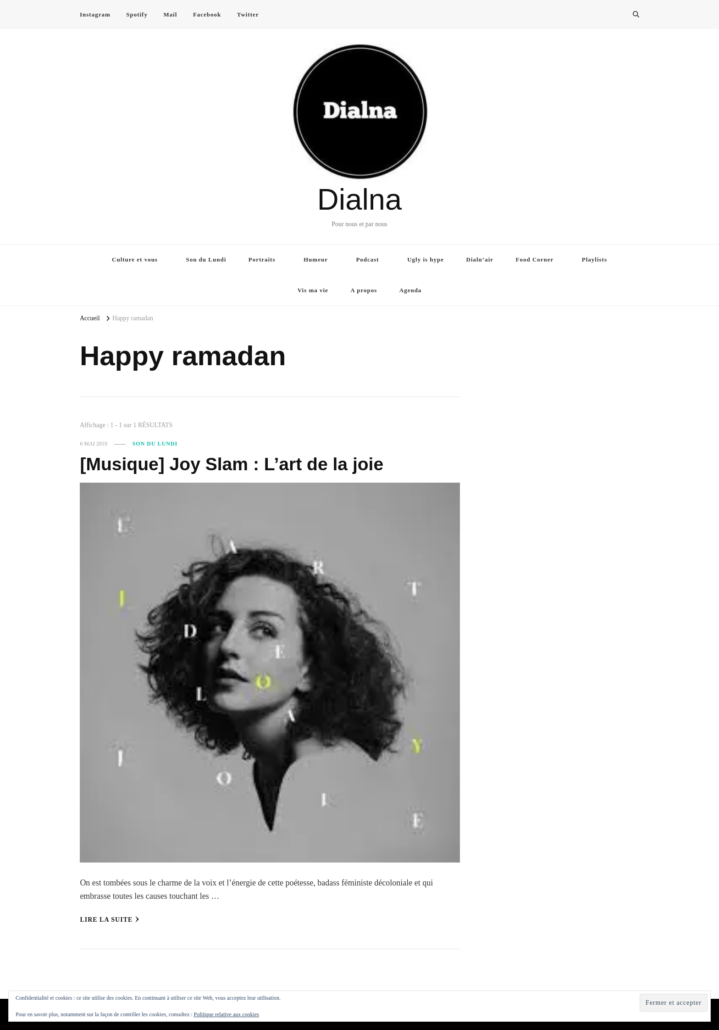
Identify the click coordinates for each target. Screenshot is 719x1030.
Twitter (248, 14)
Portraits (262, 259)
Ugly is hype (425, 259)
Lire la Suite (109, 919)
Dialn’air (480, 259)
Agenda (410, 290)
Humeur (316, 259)
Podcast (367, 259)
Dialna (359, 199)
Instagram (95, 14)
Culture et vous (135, 259)
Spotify (137, 14)
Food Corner (535, 259)
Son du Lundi (206, 259)
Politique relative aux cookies (226, 1014)
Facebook (207, 14)
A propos (363, 290)
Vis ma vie (313, 290)
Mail (170, 14)
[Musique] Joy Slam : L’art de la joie (235, 464)
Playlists (594, 259)
